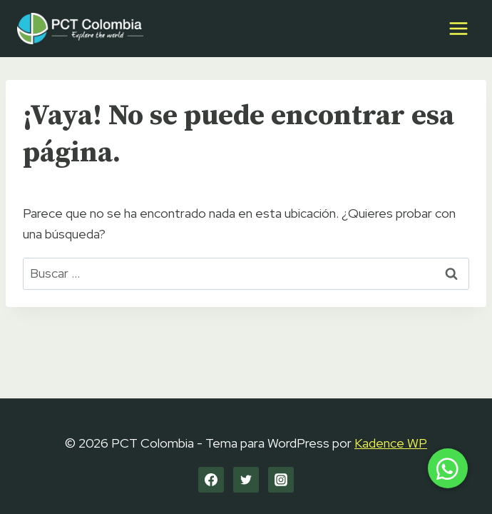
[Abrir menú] (458, 28)
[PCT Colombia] (80, 28)
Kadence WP (390, 443)
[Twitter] (246, 480)
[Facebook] (211, 480)
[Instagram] (281, 480)
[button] (448, 468)
